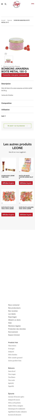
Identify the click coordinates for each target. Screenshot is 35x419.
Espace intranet (14, 335)
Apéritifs (11, 383)
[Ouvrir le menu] (2, 4)
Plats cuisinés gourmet (15, 358)
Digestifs (11, 386)
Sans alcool (11, 371)
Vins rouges (12, 374)
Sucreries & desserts (14, 415)
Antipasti (11, 352)
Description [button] (6, 84)
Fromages (11, 349)
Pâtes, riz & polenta (14, 403)
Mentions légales (14, 326)
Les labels (12, 314)
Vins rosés (11, 380)
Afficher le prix (8, 183)
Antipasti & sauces (14, 400)
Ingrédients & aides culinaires (17, 412)
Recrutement (13, 332)
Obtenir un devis (14, 320)
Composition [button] (6, 103)
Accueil (3, 20)
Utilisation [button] (5, 109)
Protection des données (17, 329)
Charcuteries (12, 346)
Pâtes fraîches (12, 355)
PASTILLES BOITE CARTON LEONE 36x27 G (26, 177)
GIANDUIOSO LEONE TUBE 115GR (7, 176)
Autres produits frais (14, 361)
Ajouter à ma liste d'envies (10, 66)
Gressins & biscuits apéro (16, 397)
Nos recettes (13, 311)
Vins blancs (11, 377)
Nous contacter (14, 305)
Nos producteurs (14, 308)
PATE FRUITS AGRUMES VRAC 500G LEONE (26, 208)
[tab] (17, 84)
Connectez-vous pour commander (15, 75)
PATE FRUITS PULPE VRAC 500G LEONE (7, 208)
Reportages (12, 317)
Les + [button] (3, 116)
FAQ (9, 323)
